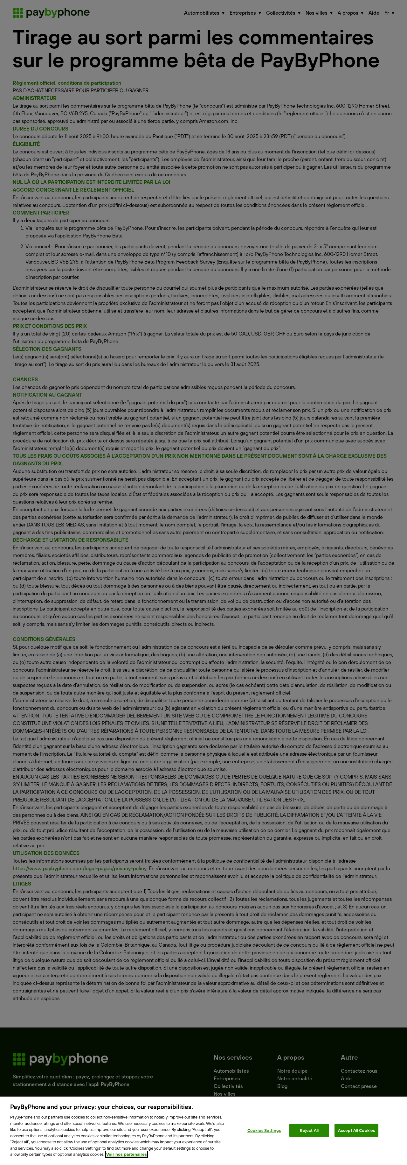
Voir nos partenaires (126, 1154)
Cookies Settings (264, 1130)
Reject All (309, 1130)
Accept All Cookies (356, 1130)
